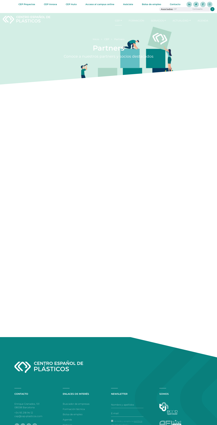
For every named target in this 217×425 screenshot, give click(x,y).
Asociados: (167, 9)
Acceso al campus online (99, 4)
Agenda (203, 20)
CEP (117, 20)
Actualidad (181, 20)
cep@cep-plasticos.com (28, 416)
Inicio (96, 39)
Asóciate (128, 4)
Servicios (157, 20)
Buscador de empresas (76, 403)
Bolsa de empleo (151, 4)
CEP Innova (50, 4)
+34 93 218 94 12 (23, 412)
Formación (136, 20)
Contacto (175, 4)
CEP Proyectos (26, 4)
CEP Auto (71, 4)
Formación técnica (74, 409)
